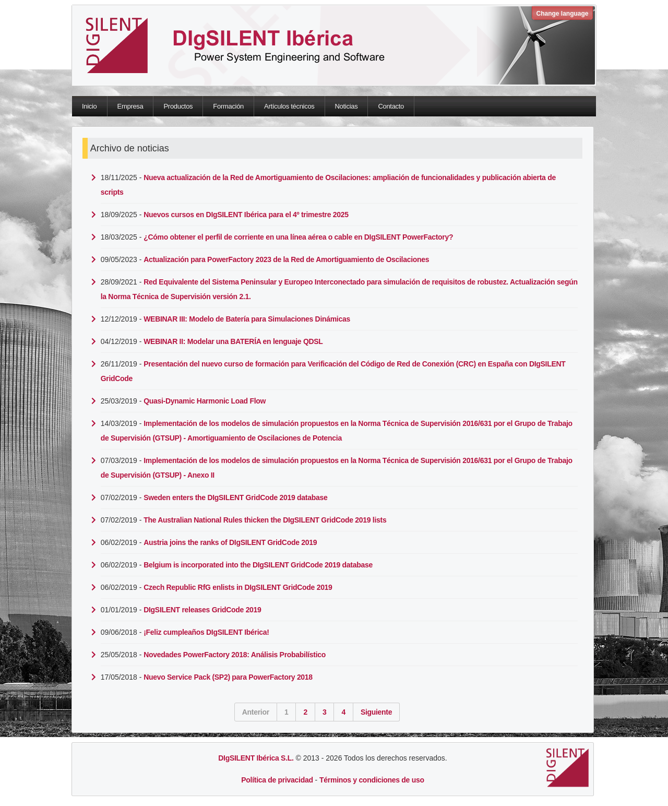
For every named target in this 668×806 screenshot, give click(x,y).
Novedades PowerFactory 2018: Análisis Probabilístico (235, 654)
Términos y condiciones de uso (371, 780)
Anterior (255, 712)
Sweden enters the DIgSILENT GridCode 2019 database (235, 497)
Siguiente (376, 712)
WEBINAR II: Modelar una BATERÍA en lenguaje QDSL (233, 341)
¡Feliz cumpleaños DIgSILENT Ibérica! (206, 632)
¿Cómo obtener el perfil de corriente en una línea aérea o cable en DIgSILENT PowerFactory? (298, 237)
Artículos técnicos (289, 106)
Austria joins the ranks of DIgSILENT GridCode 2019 (230, 542)
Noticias (346, 106)
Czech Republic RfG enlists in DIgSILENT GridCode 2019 (238, 587)
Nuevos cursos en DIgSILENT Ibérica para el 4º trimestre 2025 (246, 214)
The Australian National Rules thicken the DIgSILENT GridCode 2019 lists (265, 520)
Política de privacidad (277, 780)
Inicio (89, 106)
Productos (178, 106)
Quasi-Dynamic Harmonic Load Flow (205, 401)
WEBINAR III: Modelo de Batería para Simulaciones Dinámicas (247, 319)
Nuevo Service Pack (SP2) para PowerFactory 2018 (228, 677)
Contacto (391, 106)
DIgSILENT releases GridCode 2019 (202, 610)
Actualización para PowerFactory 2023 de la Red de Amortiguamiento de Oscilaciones (286, 259)
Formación (228, 106)
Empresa (130, 106)
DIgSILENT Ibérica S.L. (255, 758)
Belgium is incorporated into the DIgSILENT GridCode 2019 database (258, 565)
